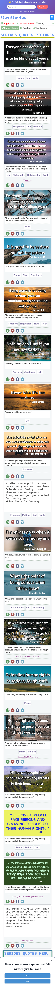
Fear (44, 324)
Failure (20, 79)
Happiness (18, 127)
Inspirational (17, 608)
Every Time (28, 942)
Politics (26, 516)
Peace (27, 704)
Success (17, 373)
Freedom (13, 324)
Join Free (42, 7)
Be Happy (21, 658)
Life (28, 79)
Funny (41, 23)
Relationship (34, 176)
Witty (35, 79)
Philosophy (19, 176)
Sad (35, 516)
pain (40, 373)
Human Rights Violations (27, 758)
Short (25, 276)
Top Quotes (41, 28)
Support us (8, 23)
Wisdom (37, 127)
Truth (46, 176)
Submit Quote (11, 28)
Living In (16, 897)
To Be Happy (33, 658)
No (27, 981)
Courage (27, 470)
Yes (27, 976)
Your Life (28, 181)
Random (27, 28)
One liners (36, 276)
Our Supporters (26, 23)
